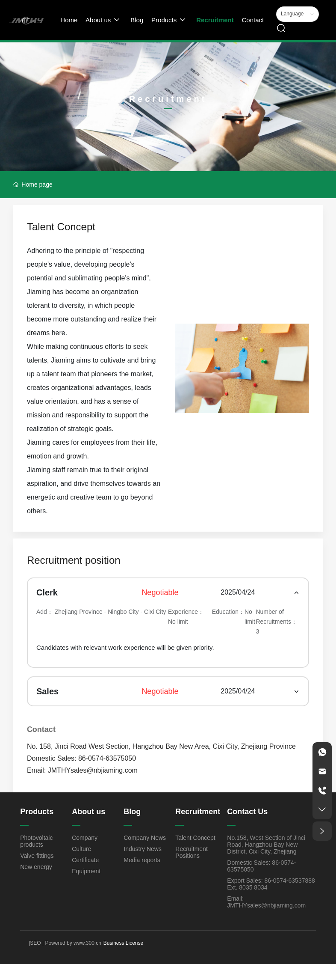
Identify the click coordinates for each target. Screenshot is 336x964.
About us (88, 811)
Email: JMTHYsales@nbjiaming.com (82, 770)
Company (84, 837)
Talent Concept (195, 837)
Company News (145, 837)
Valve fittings (36, 855)
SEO (35, 943)
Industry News (143, 848)
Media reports (142, 860)
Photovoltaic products (36, 841)
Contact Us (247, 811)
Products (36, 811)
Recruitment (197, 811)
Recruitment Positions (191, 852)
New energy (36, 866)
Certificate (85, 860)
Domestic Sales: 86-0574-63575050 (81, 758)
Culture (81, 848)
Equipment (86, 871)
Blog (132, 811)
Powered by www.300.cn (72, 943)
